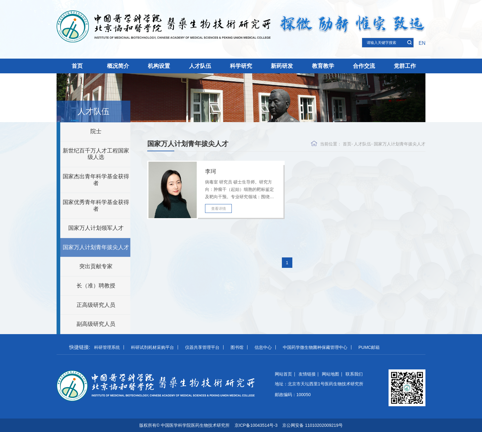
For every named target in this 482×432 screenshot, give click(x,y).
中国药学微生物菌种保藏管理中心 (315, 347)
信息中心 (263, 347)
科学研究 (241, 66)
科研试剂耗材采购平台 (152, 347)
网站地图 (330, 374)
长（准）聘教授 (96, 286)
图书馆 (237, 347)
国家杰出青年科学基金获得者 (96, 179)
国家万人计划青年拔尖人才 (96, 247)
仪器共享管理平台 (202, 347)
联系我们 (354, 374)
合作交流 (364, 66)
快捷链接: (79, 347)
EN (422, 43)
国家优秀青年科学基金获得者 (96, 205)
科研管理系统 (107, 347)
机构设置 (159, 66)
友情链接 (307, 374)
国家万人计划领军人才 (96, 228)
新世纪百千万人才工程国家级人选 (96, 154)
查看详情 (218, 208)
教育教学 (323, 66)
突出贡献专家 (96, 266)
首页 (77, 66)
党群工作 (405, 66)
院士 (95, 131)
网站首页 (283, 374)
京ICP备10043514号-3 (256, 425)
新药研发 (282, 66)
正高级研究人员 (96, 305)
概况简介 (118, 66)
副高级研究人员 (96, 324)
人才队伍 (200, 66)
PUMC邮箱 (369, 347)
